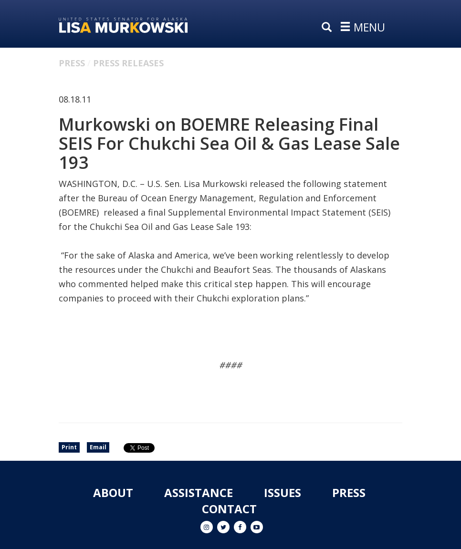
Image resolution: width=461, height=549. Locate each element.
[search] (329, 28)
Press (72, 63)
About (113, 492)
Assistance (198, 492)
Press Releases (128, 63)
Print (69, 447)
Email (98, 447)
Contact (229, 509)
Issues (282, 492)
